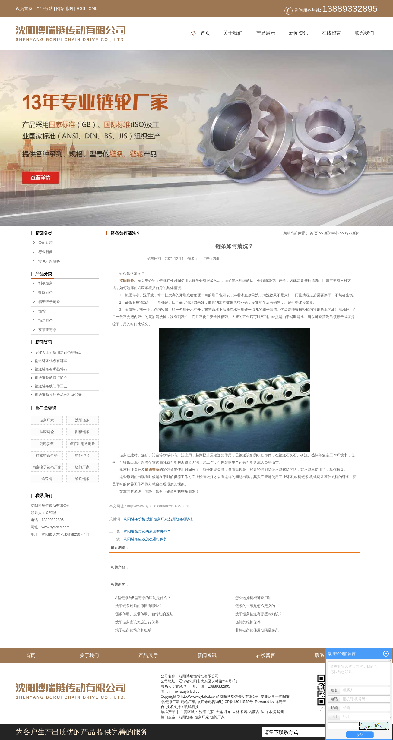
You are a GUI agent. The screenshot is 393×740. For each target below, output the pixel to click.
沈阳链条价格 (134, 519)
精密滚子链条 (49, 302)
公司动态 (45, 243)
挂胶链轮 (47, 432)
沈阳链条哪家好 (181, 519)
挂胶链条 (45, 292)
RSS (81, 8)
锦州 (280, 712)
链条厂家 (47, 420)
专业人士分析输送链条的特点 (58, 352)
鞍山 (264, 712)
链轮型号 (82, 455)
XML (93, 8)
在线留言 (331, 33)
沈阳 (202, 712)
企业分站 (44, 8)
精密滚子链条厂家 (46, 467)
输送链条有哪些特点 (51, 369)
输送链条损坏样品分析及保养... (60, 394)
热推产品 (168, 712)
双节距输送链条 (82, 444)
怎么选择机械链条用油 (253, 598)
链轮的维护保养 (248, 622)
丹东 (227, 712)
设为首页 (24, 8)
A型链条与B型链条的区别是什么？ (143, 598)
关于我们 (232, 33)
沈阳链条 (82, 420)
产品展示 (265, 33)
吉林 (235, 712)
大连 (219, 712)
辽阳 (211, 712)
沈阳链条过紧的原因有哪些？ (147, 531)
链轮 (42, 311)
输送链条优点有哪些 (51, 361)
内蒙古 (254, 712)
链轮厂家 (82, 467)
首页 (200, 33)
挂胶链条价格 (47, 455)
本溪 (272, 712)
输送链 (46, 479)
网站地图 (64, 8)
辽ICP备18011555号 (236, 702)
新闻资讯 (298, 33)
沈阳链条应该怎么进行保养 (145, 539)
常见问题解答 (49, 261)
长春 (244, 712)
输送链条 (45, 320)
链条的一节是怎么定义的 (255, 606)
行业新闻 (45, 252)
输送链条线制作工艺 (51, 386)
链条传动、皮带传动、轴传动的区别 (144, 614)
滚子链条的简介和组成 (133, 630)
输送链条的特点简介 (51, 378)
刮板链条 (45, 283)
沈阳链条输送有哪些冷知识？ (258, 614)
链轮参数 (47, 444)
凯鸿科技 (191, 707)
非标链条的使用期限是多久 (257, 630)
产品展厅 (148, 655)
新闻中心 (331, 233)
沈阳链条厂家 (157, 519)
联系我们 (364, 33)
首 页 (314, 233)
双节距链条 (47, 330)
